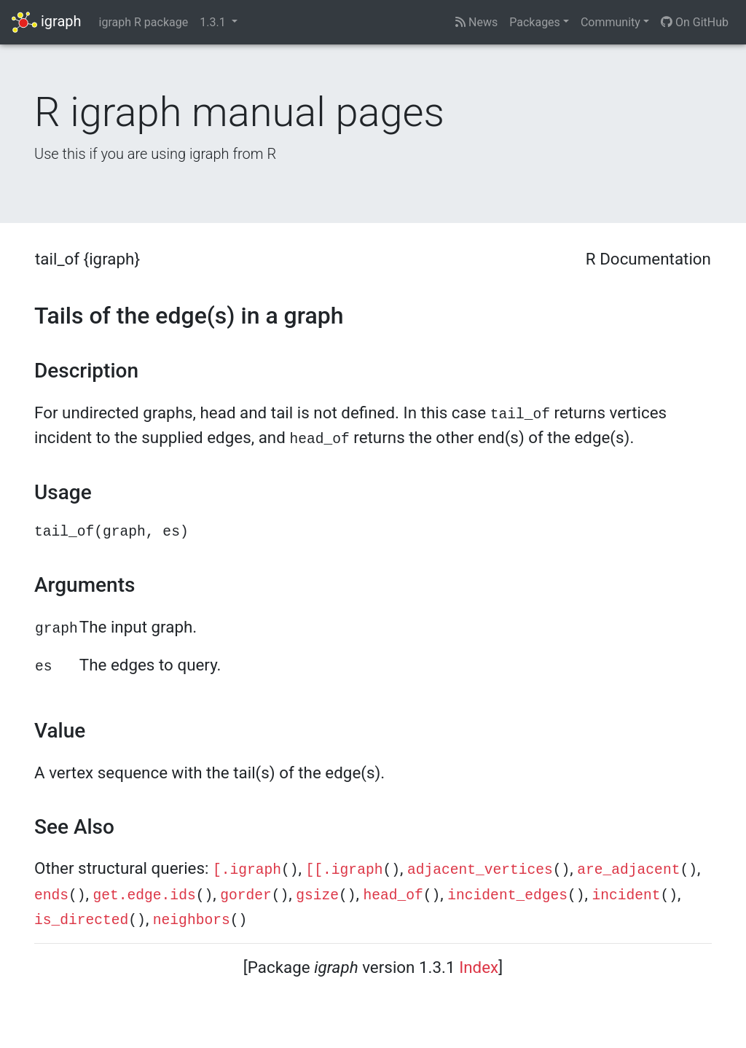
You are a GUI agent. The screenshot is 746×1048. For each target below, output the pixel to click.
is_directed (81, 920)
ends (51, 896)
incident (626, 896)
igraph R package (144, 22)
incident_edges (507, 896)
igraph (47, 22)
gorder (246, 896)
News (476, 22)
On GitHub (695, 22)
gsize (317, 896)
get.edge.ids (144, 896)
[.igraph (247, 870)
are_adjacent (628, 870)
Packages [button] (534, 22)
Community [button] (610, 22)
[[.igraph (344, 870)
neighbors (191, 920)
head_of (393, 896)
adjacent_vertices (480, 870)
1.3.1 (214, 22)
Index (478, 967)
